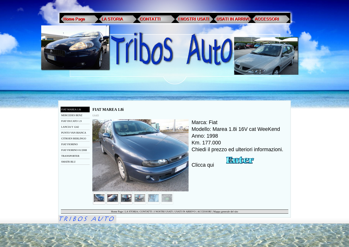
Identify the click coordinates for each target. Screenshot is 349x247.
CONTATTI (146, 211)
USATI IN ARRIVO (185, 211)
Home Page (117, 211)
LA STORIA (131, 211)
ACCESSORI (204, 211)
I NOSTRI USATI (163, 211)
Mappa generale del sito (225, 211)
